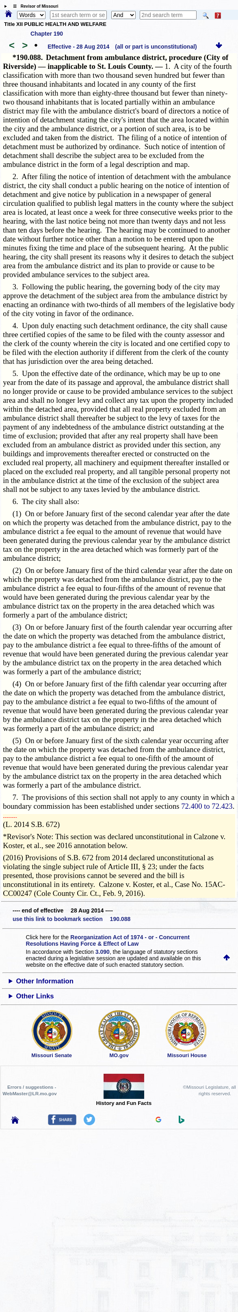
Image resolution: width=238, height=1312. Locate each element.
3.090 (102, 952)
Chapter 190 (46, 33)
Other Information (45, 981)
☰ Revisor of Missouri (33, 6)
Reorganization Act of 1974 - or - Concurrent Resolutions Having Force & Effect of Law (108, 940)
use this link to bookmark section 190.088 (71, 919)
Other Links (35, 996)
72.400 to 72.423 (206, 806)
